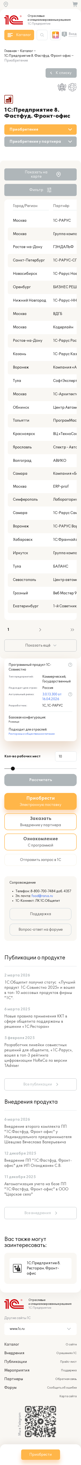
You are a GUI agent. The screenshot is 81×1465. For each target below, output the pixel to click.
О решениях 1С (66, 1353)
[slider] (13, 768)
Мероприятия (17, 1370)
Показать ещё (37, 645)
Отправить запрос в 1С (40, 860)
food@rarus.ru (42, 896)
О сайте (71, 1344)
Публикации (15, 1362)
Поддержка (40, 914)
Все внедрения (37, 1213)
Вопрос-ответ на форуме (41, 929)
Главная (10, 51)
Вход (73, 34)
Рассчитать (40, 780)
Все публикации (37, 1084)
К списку (63, 73)
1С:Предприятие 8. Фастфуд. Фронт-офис (37, 56)
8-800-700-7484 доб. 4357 (50, 891)
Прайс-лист (68, 1362)
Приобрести (40, 1454)
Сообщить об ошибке (62, 1387)
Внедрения (14, 1353)
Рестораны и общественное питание (32, 733)
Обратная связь (66, 1379)
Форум (10, 1388)
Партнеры (13, 1379)
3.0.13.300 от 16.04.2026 (52, 697)
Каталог (26, 51)
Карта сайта (68, 1396)
